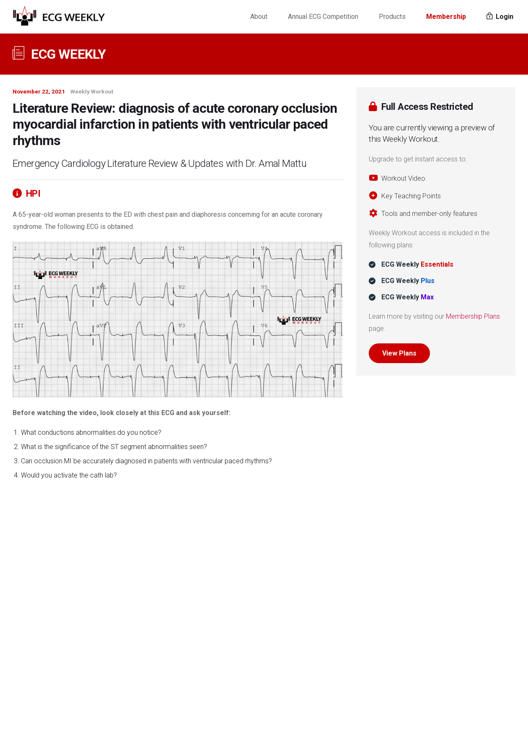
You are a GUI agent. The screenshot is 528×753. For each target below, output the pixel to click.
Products (392, 17)
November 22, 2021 (39, 91)
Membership (446, 17)
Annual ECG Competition (323, 17)
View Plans (399, 353)
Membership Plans (473, 316)
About (258, 17)
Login (500, 17)
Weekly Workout (91, 91)
